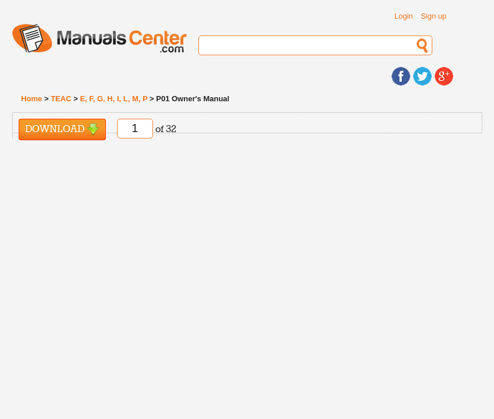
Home (31, 98)
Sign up (433, 16)
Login (404, 16)
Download (62, 129)
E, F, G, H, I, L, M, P (113, 98)
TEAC (61, 98)
